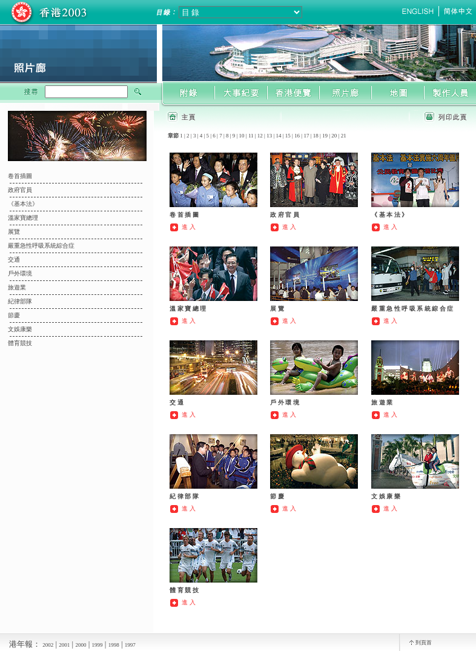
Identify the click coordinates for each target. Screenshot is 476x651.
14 (278, 136)
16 (297, 136)
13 (269, 136)
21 (343, 136)
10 (242, 136)
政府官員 (20, 190)
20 (334, 136)
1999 (97, 645)
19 (325, 136)
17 (306, 136)
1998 (113, 645)
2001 (64, 645)
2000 (80, 645)
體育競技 (20, 343)
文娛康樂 (20, 329)
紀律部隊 (20, 301)
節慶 (14, 315)
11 (251, 136)
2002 (47, 645)
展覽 (14, 231)
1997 (130, 645)
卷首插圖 (20, 176)
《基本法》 (23, 203)
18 (316, 136)
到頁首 (423, 642)
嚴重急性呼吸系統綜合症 (41, 245)
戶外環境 (20, 273)
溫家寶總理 (23, 217)
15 (288, 136)
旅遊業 (17, 287)
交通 (14, 259)
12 (260, 136)
